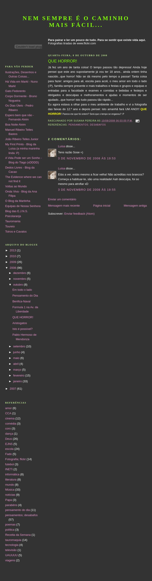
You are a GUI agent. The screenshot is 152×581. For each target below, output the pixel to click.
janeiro (18, 381)
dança (9, 433)
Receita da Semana (18, 534)
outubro (18, 284)
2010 (13, 256)
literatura (11, 479)
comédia (10, 423)
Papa (8, 500)
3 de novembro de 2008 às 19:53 (87, 158)
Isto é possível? (22, 329)
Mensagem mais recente (64, 205)
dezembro (20, 273)
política (9, 529)
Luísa (61, 146)
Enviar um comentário (62, 199)
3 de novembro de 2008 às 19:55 (87, 189)
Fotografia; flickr (15, 459)
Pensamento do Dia (25, 295)
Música (9, 489)
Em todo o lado (22, 289)
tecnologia (11, 545)
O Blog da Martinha (17, 201)
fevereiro (19, 375)
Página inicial (101, 205)
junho (17, 352)
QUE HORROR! (22, 317)
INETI (8, 469)
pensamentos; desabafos (87, 125)
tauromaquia (13, 540)
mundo (9, 484)
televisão (11, 550)
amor (8, 408)
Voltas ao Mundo (16, 186)
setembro (19, 346)
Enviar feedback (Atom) (79, 213)
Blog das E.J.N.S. (16, 211)
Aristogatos (19, 323)
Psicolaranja (13, 216)
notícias (10, 494)
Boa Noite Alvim (15, 124)
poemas (10, 524)
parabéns (11, 505)
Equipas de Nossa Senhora (22, 206)
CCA (8, 413)
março (17, 369)
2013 (13, 250)
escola (9, 449)
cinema (10, 418)
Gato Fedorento (15, 91)
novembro (20, 278)
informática (12, 474)
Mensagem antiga (135, 205)
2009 (13, 262)
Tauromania (12, 221)
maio (16, 358)
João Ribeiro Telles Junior (21, 139)
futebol (9, 464)
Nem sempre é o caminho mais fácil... (76, 21)
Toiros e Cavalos (16, 231)
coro (8, 428)
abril (16, 363)
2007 (13, 388)
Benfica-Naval (21, 301)
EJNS (8, 444)
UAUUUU (11, 555)
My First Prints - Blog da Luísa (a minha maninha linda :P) (22, 149)
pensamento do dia (17, 510)
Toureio (10, 226)
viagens (10, 560)
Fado (8, 454)
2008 (13, 267)
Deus (8, 438)
